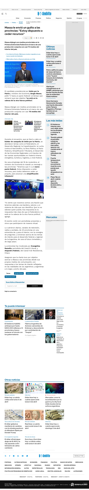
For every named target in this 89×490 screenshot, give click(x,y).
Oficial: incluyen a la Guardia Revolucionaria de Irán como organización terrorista (18, 126)
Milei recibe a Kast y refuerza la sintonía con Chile (20, 59)
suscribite (79, 13)
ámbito (7, 22)
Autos (26, 468)
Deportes (57, 465)
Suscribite (35, 285)
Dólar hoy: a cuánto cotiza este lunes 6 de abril (53, 63)
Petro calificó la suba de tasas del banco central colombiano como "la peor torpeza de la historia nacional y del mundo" (54, 76)
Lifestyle (27, 465)
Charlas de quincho (26, 9)
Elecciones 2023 (10, 277)
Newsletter (85, 18)
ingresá (85, 13)
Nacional (38, 465)
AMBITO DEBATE (60, 477)
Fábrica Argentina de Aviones (52, 9)
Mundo (47, 465)
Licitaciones (77, 471)
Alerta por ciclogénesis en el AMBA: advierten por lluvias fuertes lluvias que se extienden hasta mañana (54, 91)
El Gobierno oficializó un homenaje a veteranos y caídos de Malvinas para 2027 (38, 126)
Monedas (48, 220)
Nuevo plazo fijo (38, 9)
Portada (8, 462)
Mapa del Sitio (69, 468)
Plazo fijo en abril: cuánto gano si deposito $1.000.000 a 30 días (56, 182)
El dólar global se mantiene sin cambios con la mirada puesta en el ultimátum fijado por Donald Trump (14, 428)
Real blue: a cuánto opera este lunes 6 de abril (33, 426)
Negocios (59, 18)
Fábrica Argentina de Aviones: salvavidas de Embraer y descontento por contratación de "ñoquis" (34, 328)
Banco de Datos (66, 462)
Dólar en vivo (15, 9)
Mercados (79, 462)
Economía (27, 18)
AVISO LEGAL (39, 471)
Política (48, 18)
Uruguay (79, 18)
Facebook (9, 456)
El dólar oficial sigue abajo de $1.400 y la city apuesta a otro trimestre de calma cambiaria (12, 443)
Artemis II (75, 9)
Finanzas (38, 18)
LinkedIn (18, 456)
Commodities (58, 220)
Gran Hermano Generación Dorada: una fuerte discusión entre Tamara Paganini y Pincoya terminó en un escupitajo (54, 107)
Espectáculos (37, 468)
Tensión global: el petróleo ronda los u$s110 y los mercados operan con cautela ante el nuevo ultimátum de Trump (56, 146)
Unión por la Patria (32, 273)
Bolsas (53, 220)
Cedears (64, 220)
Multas (67, 471)
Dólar (17, 18)
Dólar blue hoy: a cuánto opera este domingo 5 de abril (52, 426)
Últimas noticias (20, 462)
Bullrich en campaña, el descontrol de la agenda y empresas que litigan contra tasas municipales (60, 345)
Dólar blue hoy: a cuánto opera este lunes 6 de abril (53, 55)
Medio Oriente (66, 9)
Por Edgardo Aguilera (30, 335)
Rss (59, 468)
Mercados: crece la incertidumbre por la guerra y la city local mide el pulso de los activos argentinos (53, 401)
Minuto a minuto (51, 395)
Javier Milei (83, 9)
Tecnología (50, 468)
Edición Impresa (70, 465)
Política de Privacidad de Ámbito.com (18, 471)
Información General (13, 468)
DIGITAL (26, 477)
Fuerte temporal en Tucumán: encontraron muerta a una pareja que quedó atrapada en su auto (56, 166)
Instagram (13, 456)
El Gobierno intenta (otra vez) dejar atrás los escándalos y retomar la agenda (57, 129)
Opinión (69, 18)
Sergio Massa (21, 22)
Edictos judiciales (54, 471)
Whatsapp (27, 456)
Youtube (22, 456)
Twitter (5, 456)
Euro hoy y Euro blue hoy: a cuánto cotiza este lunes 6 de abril (33, 441)
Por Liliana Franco (59, 331)
